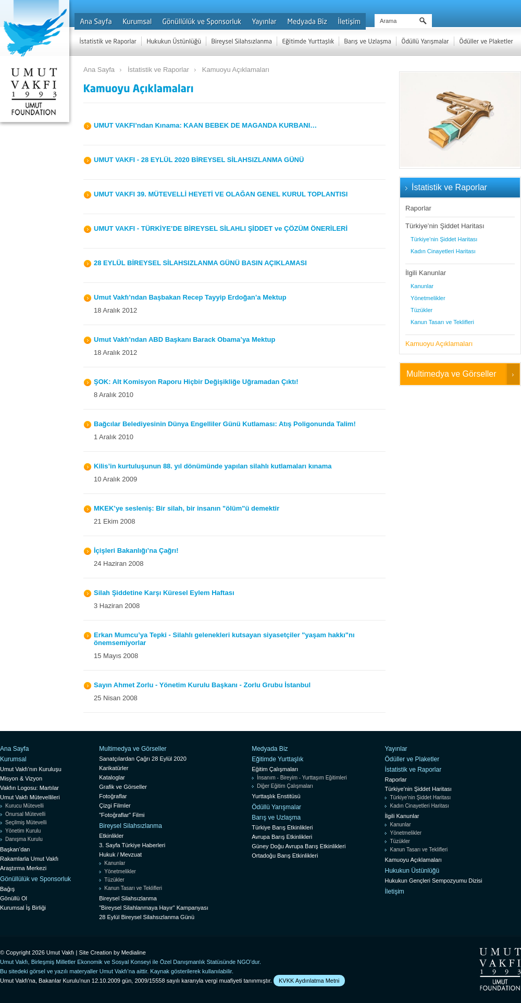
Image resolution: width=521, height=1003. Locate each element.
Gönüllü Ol (13, 898)
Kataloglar (112, 777)
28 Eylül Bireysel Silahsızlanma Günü (146, 917)
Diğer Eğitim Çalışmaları (285, 786)
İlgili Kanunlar (425, 273)
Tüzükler (421, 310)
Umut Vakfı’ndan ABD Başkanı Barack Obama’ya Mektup (184, 339)
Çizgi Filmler (115, 805)
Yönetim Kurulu (23, 831)
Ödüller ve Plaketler (411, 759)
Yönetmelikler (428, 298)
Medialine (133, 952)
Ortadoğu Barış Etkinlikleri (285, 855)
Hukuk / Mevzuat (120, 854)
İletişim (394, 891)
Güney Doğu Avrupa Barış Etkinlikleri (298, 846)
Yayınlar (395, 748)
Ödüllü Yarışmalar (276, 807)
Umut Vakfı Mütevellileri (30, 797)
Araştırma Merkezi (23, 868)
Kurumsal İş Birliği (23, 908)
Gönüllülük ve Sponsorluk (35, 879)
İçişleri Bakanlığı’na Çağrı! (136, 550)
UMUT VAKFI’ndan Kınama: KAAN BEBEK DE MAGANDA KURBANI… (205, 125)
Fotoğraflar (113, 796)
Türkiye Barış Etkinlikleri (282, 827)
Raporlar (418, 208)
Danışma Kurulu (24, 839)
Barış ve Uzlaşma (276, 817)
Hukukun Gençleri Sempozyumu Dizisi (433, 880)
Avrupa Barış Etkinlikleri (282, 837)
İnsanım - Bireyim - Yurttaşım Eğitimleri (302, 778)
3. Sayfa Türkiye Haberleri (132, 845)
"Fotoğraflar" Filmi (121, 815)
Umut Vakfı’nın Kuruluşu (30, 769)
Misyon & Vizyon (21, 778)
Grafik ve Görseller (123, 787)
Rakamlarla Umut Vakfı (29, 859)
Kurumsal (13, 759)
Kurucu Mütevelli (24, 806)
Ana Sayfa (99, 69)
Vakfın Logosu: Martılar (29, 788)
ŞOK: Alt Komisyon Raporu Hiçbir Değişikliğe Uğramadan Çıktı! (196, 382)
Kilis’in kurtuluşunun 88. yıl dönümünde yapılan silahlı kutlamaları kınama (213, 466)
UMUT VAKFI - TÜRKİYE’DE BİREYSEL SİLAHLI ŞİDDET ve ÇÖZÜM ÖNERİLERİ (221, 228)
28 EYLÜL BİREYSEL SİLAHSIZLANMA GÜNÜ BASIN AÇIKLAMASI (200, 263)
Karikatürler (113, 768)
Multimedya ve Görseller (451, 373)
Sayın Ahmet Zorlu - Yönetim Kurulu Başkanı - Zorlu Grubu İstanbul (202, 685)
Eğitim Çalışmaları (275, 769)
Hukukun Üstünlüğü (411, 870)
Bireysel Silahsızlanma (130, 825)
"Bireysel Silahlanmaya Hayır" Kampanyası (153, 908)
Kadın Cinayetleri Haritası (443, 251)
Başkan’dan (15, 849)
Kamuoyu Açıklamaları (235, 69)
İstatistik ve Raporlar (158, 69)
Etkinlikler (111, 836)
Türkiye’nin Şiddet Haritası (445, 226)
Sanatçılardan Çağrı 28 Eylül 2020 (143, 759)
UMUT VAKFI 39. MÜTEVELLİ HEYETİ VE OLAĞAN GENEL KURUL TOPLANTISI (221, 194)
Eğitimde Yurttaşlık (277, 759)
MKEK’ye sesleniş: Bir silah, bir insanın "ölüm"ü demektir (186, 508)
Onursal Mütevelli (25, 814)
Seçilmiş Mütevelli (25, 822)
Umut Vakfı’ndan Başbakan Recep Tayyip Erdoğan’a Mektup (190, 297)
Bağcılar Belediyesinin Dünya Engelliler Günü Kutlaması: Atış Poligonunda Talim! (225, 424)
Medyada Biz (270, 748)
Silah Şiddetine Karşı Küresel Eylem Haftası (164, 593)
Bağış (7, 889)
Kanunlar (422, 286)
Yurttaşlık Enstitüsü (276, 796)
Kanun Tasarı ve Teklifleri (442, 322)
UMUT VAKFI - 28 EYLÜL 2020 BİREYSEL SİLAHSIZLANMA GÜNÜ (199, 160)
